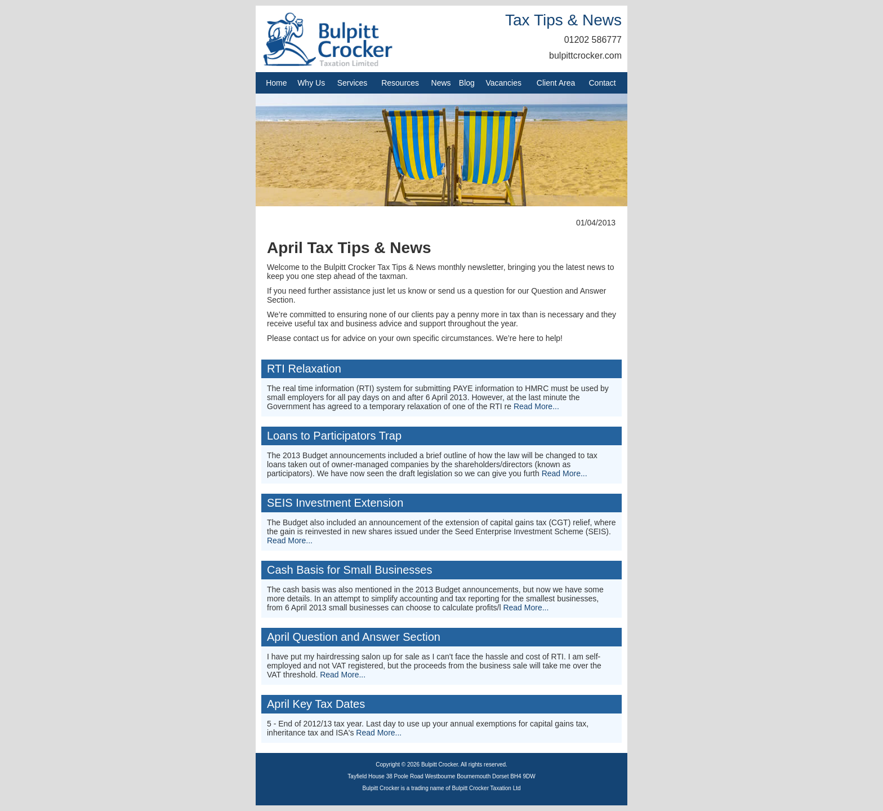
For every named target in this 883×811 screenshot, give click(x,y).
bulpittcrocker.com (585, 55)
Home (276, 82)
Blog (467, 82)
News (441, 82)
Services (352, 82)
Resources (400, 82)
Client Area (556, 82)
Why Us (311, 82)
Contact (602, 82)
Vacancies (503, 82)
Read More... (536, 406)
